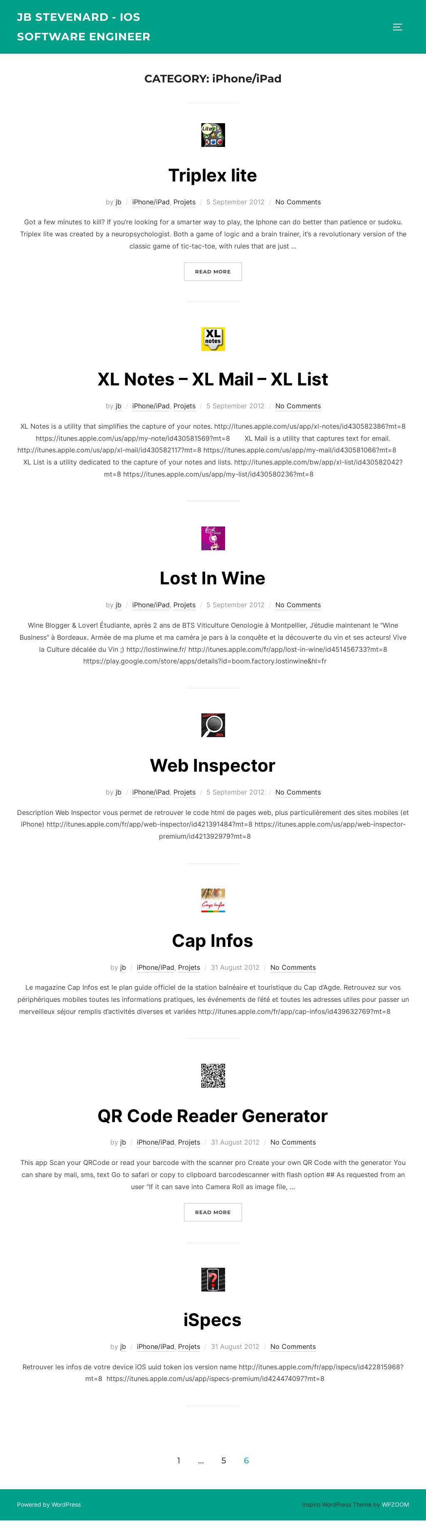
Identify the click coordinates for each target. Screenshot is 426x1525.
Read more (218, 275)
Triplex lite (212, 179)
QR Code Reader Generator (212, 1120)
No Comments (298, 206)
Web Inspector (212, 769)
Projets (184, 206)
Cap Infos (212, 945)
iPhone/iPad (151, 206)
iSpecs (212, 1324)
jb (118, 206)
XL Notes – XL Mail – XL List (212, 383)
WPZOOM (395, 1509)
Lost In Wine (212, 583)
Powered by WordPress (49, 1509)
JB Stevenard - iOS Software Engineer (84, 26)
